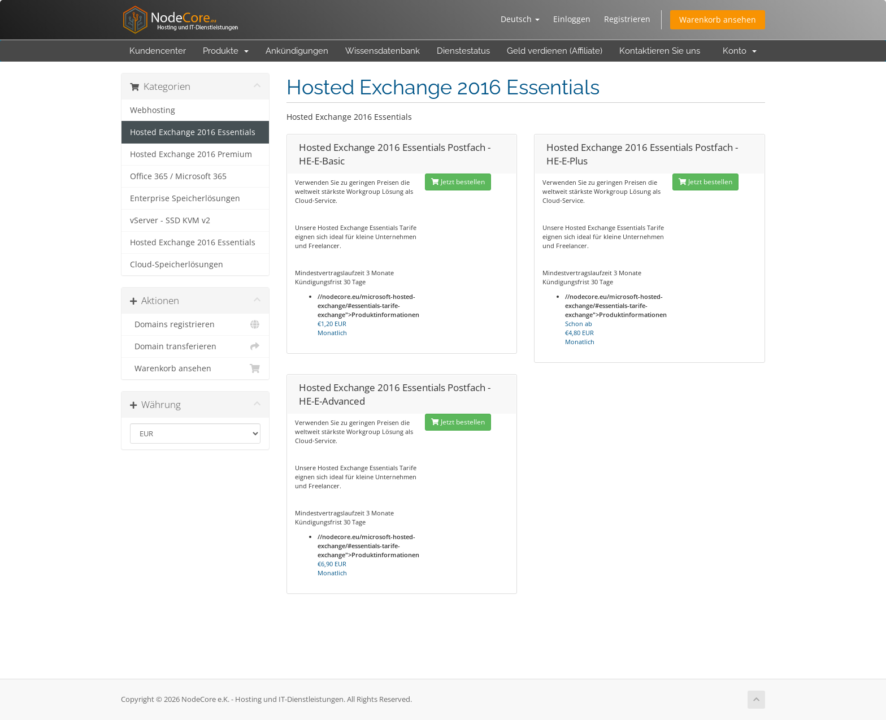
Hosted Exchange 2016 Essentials (192, 132)
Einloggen (571, 19)
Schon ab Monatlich (579, 332)
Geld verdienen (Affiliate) (554, 51)
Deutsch (520, 19)
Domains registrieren (195, 324)
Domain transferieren (195, 346)
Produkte (226, 51)
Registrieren (627, 19)
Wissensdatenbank (382, 51)
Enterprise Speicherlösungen (185, 198)
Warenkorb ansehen (717, 19)
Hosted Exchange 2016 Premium (191, 154)
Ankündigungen (297, 51)
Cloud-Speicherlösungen (176, 264)
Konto (740, 51)
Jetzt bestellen (458, 181)
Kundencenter (157, 51)
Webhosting (152, 110)
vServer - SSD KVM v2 (170, 220)
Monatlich (332, 328)
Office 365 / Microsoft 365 (178, 176)
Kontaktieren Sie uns (659, 51)
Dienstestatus (463, 51)
